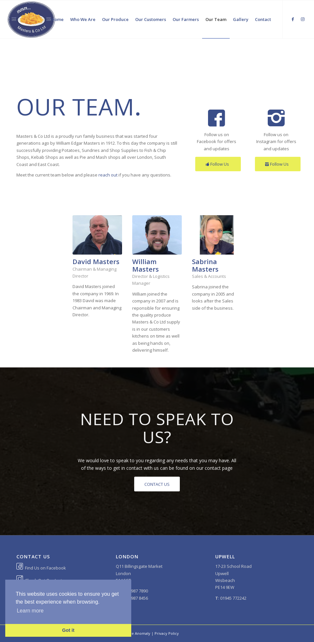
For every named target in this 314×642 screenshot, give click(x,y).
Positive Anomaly (135, 633)
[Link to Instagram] (303, 19)
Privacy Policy (167, 633)
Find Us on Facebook (45, 568)
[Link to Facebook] (293, 19)
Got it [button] (68, 630)
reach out (107, 175)
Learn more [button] (30, 610)
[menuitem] (57, 19)
